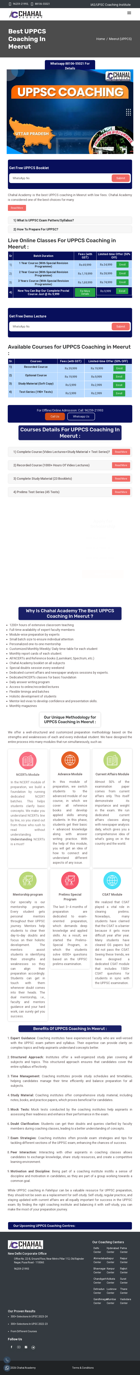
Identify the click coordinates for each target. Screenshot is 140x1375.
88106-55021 (42, 3)
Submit (120, 178)
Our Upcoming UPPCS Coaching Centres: (44, 1226)
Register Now (103, 574)
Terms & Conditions (83, 1367)
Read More (121, 451)
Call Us (55, 419)
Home (100, 39)
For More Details (85, 292)
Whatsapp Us (81, 419)
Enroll (122, 264)
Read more (17, 207)
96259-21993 (20, 3)
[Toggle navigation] (129, 13)
